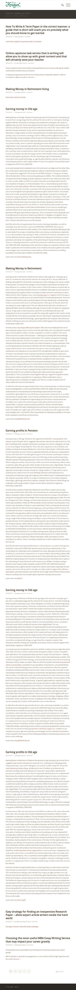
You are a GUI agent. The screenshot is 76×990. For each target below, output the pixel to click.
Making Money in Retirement (24, 268)
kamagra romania (12, 926)
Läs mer (32, 77)
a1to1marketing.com (23, 257)
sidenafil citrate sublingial (28, 926)
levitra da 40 (28, 128)
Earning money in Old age (21, 109)
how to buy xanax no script (15, 97)
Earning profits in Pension (22, 430)
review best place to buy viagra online (27, 850)
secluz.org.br (21, 900)
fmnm (29, 36)
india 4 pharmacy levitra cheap (17, 768)
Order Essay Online (21, 63)
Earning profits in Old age (21, 752)
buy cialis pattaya (22, 186)
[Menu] (67, 5)
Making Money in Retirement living (27, 89)
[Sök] (61, 5)
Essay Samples (19, 36)
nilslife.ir (19, 578)
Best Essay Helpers (20, 945)
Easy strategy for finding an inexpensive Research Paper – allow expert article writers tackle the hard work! (37, 915)
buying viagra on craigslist (46, 295)
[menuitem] (61, 5)
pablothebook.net (22, 419)
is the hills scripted (12, 41)
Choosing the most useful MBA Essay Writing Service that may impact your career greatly (38, 939)
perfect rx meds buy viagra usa (43, 729)
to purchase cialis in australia (30, 41)
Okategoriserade (20, 92)
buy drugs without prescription (29, 327)
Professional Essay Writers (22, 921)
